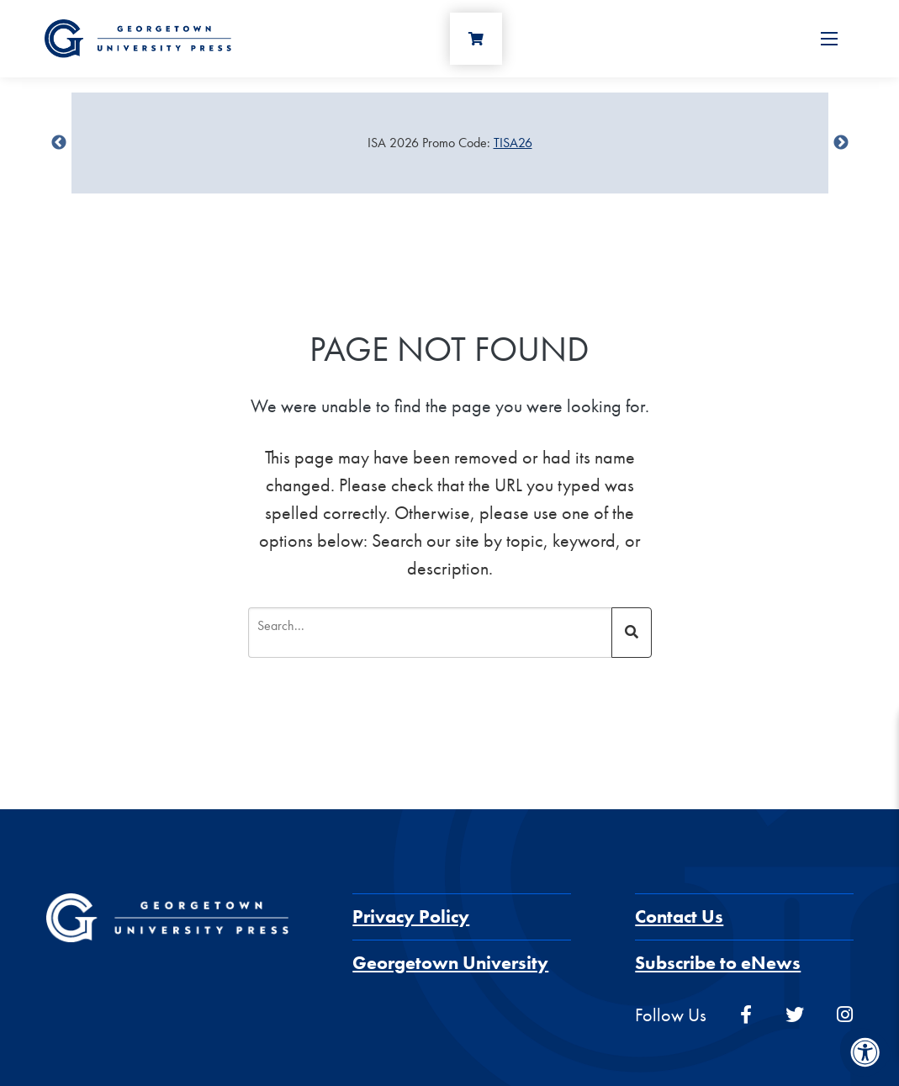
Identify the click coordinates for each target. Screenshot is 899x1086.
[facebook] (746, 1015)
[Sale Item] (449, 143)
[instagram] (845, 1015)
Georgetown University (450, 963)
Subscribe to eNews (718, 963)
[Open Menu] (829, 38)
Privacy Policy (410, 916)
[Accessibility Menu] (865, 1052)
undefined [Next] (841, 143)
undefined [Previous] (58, 143)
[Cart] (476, 39)
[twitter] (794, 1015)
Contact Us (679, 916)
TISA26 (513, 142)
